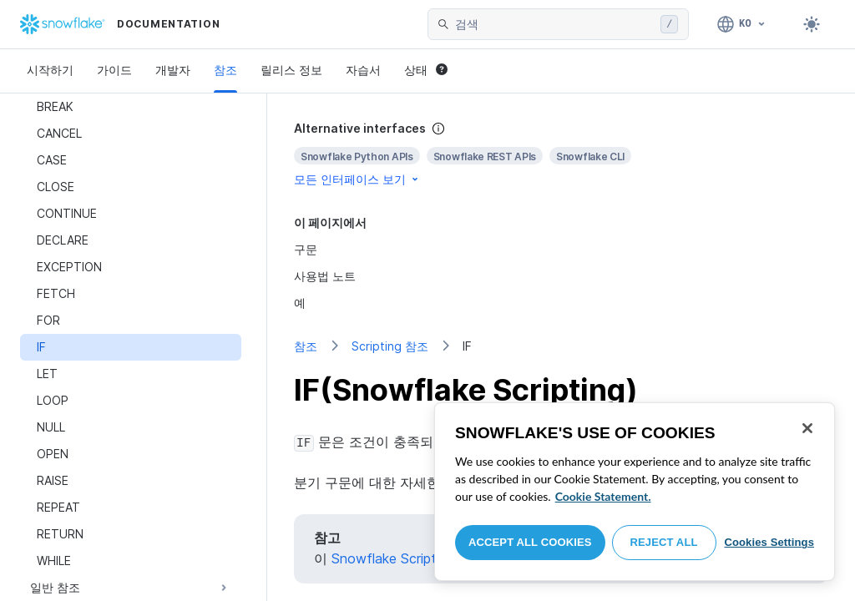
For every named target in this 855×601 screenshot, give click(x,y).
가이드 (114, 70)
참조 (225, 70)
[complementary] (561, 154)
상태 (426, 70)
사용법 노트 (325, 276)
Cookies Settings (769, 542)
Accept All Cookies (530, 542)
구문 (305, 249)
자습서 (363, 70)
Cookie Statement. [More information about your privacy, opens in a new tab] (603, 496)
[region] (634, 491)
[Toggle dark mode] (811, 24)
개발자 (172, 70)
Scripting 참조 (390, 346)
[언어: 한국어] (742, 24)
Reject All (664, 542)
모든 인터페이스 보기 (357, 179)
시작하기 (50, 70)
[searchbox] (554, 24)
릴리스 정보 (291, 70)
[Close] (807, 428)
